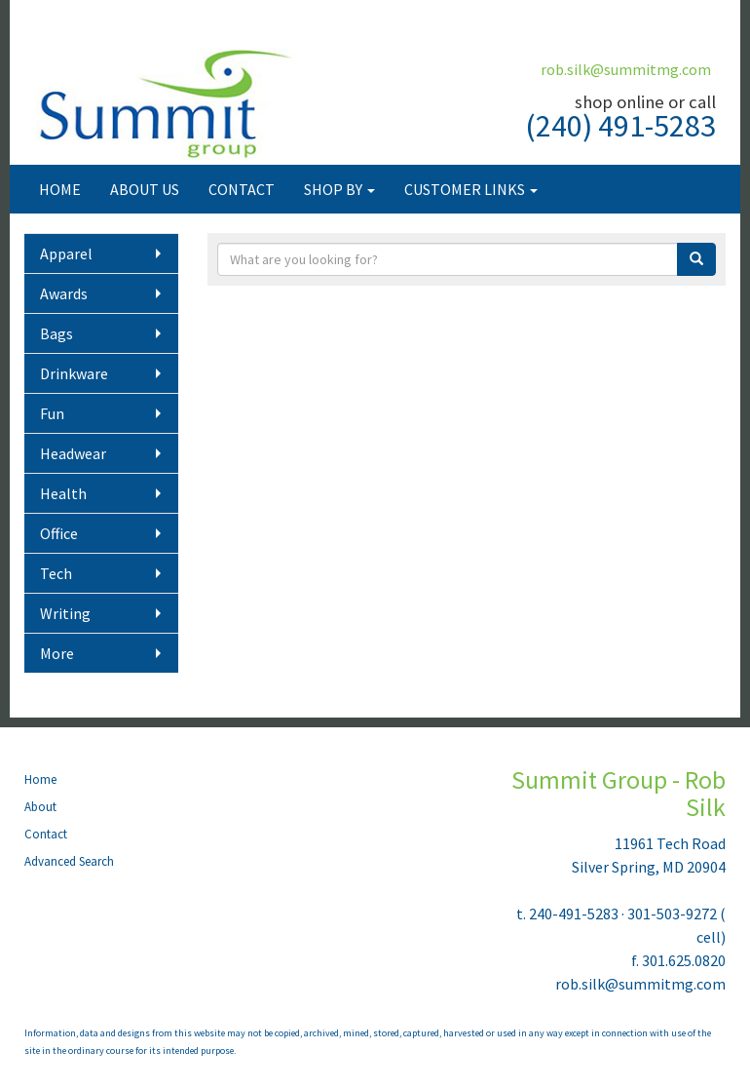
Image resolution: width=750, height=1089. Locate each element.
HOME (60, 189)
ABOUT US (144, 189)
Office (59, 533)
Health (63, 493)
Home (40, 779)
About (40, 806)
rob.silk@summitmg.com (626, 69)
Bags (56, 333)
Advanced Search (69, 861)
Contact (45, 834)
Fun (52, 413)
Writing (65, 613)
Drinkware (74, 373)
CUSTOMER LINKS (471, 189)
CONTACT (241, 189)
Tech (56, 573)
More (57, 653)
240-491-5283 (574, 913)
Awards (64, 293)
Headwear (73, 453)
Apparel (66, 253)
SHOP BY (339, 189)
